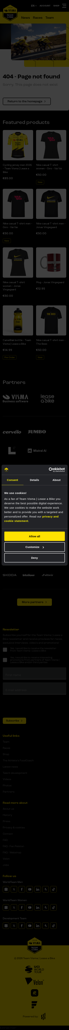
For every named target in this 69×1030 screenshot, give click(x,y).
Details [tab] (34, 479)
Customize (34, 547)
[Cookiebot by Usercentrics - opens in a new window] (49, 469)
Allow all (34, 536)
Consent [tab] (12, 479)
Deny (34, 557)
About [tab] (56, 479)
